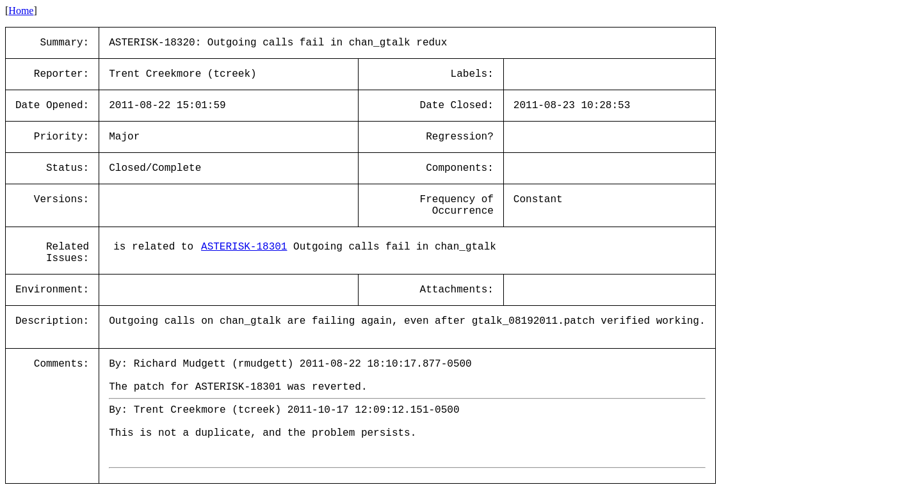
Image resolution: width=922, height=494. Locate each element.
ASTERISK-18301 (244, 247)
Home (20, 10)
